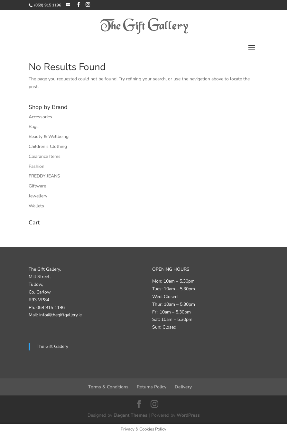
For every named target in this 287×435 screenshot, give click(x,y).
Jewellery (38, 196)
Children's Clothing (48, 146)
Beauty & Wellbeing (49, 136)
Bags (34, 126)
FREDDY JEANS (44, 176)
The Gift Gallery (52, 346)
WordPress (188, 415)
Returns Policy (151, 387)
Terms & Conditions (108, 387)
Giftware (37, 186)
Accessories (40, 117)
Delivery (183, 387)
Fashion (36, 166)
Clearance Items (44, 156)
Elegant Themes (130, 415)
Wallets (36, 206)
